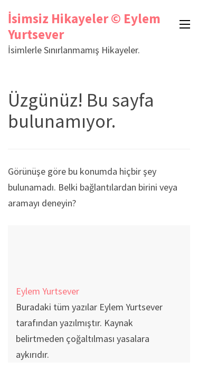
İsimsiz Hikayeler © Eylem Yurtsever (84, 26)
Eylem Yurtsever (47, 291)
